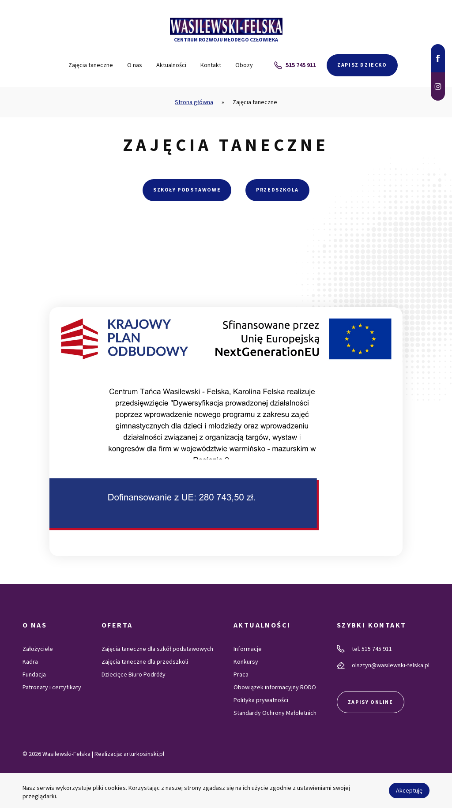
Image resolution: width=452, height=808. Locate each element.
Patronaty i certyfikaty (52, 687)
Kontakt (210, 65)
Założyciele (38, 649)
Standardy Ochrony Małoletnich (275, 713)
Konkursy (246, 661)
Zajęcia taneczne (90, 65)
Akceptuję (409, 790)
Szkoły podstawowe (187, 189)
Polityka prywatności (261, 700)
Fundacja (34, 674)
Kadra (30, 661)
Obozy (244, 65)
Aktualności (171, 65)
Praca (241, 674)
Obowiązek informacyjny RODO (275, 687)
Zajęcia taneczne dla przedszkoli (145, 661)
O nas (134, 65)
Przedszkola (277, 189)
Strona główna (194, 102)
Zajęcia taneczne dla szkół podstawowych (157, 649)
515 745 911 (295, 65)
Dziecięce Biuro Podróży (134, 674)
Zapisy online (370, 702)
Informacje (248, 649)
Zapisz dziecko (362, 64)
